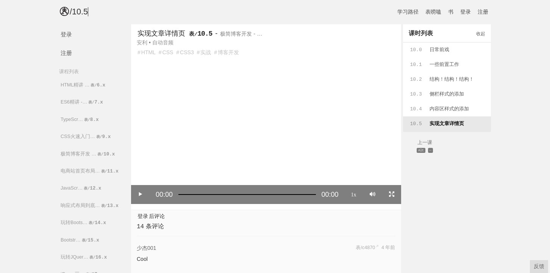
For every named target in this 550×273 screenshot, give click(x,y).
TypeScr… (80, 119)
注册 (483, 12)
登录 (465, 12)
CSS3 (187, 52)
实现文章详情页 (161, 33)
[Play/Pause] (140, 194)
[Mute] (372, 194)
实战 (205, 52)
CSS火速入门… (86, 137)
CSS (167, 52)
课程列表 (69, 71)
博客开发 (228, 52)
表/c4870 (365, 247)
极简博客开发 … (88, 154)
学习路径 (408, 12)
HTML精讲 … (83, 85)
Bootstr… (80, 240)
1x (353, 194)
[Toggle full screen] (392, 194)
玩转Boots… (84, 223)
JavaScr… (81, 188)
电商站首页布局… (90, 171)
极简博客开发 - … (241, 34)
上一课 (425, 147)
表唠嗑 (433, 12)
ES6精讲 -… (82, 102)
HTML (148, 52)
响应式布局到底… (90, 206)
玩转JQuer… (84, 257)
